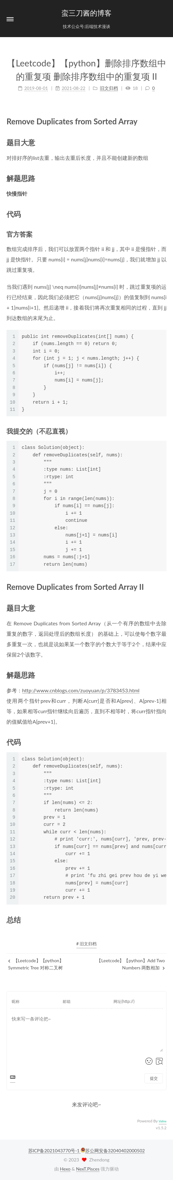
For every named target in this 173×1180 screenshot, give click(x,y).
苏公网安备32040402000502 (115, 1150)
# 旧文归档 (86, 943)
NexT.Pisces (88, 1169)
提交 (154, 1078)
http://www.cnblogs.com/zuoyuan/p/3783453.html (81, 690)
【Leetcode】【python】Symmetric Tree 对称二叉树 (36, 964)
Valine (162, 1121)
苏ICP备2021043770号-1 (54, 1150)
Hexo (65, 1169)
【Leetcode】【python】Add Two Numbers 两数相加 (131, 964)
